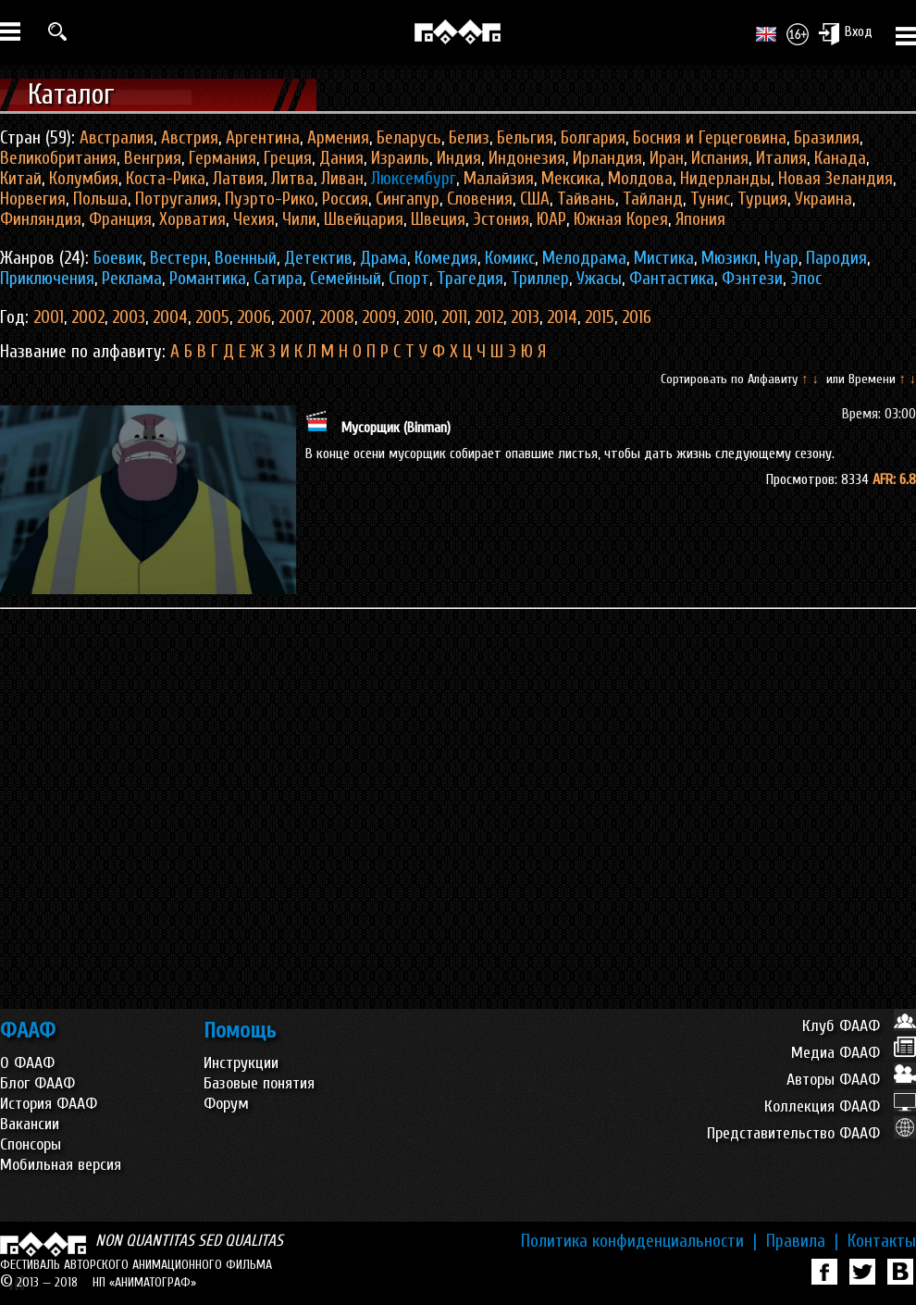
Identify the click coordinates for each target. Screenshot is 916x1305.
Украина (823, 199)
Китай (21, 178)
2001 (48, 317)
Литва (292, 178)
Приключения (47, 278)
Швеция (438, 219)
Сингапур (407, 199)
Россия (345, 199)
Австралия (117, 138)
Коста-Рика (165, 178)
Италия (781, 158)
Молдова (640, 178)
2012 (489, 317)
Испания (720, 158)
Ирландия (607, 158)
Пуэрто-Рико (270, 199)
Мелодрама (584, 258)
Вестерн (178, 258)
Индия (459, 158)
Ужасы (599, 278)
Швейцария (363, 219)
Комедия (446, 258)
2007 (295, 317)
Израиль (400, 158)
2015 (599, 317)
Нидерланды (725, 178)
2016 (636, 317)
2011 (454, 317)
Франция (120, 219)
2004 (170, 317)
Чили (299, 219)
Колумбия (83, 178)
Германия (222, 158)
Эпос (806, 278)
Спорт (409, 278)
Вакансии (29, 1124)
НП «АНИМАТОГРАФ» (144, 1282)
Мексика (570, 178)
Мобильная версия (60, 1164)
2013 (525, 317)
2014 (562, 317)
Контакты (882, 1241)
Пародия (836, 258)
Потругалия (176, 199)
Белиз (469, 138)
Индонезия (527, 158)
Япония (700, 219)
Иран (667, 158)
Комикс (510, 258)
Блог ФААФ (37, 1083)
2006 (254, 317)
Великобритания (58, 158)
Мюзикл (729, 258)
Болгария (593, 138)
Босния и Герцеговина (709, 138)
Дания (341, 158)
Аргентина (263, 138)
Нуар (781, 258)
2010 (418, 317)
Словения (480, 199)
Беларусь (409, 138)
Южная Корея (621, 219)
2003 (128, 317)
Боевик (117, 258)
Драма (383, 258)
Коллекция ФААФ (840, 1106)
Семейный (345, 278)
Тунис (710, 199)
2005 (212, 317)
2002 (88, 317)
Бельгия (525, 138)
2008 (336, 317)
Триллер (540, 278)
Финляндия (40, 219)
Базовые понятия (259, 1083)
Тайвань (586, 199)
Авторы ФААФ (851, 1079)
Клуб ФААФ (859, 1026)
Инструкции (241, 1063)
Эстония (501, 219)
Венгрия (152, 158)
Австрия (189, 138)
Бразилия (827, 138)
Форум (226, 1103)
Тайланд (653, 199)
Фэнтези (752, 278)
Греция (288, 158)
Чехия (254, 219)
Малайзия (499, 178)
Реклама (132, 278)
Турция (762, 199)
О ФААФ (27, 1063)
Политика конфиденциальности (639, 1241)
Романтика (207, 278)
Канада (840, 158)
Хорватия (192, 219)
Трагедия (470, 278)
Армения (338, 138)
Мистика (664, 258)
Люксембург (413, 178)
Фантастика (671, 278)
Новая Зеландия (835, 178)
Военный (246, 258)
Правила (802, 1241)
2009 (379, 317)
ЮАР (551, 219)
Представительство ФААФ (811, 1133)
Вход (845, 33)
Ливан (342, 178)
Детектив (318, 258)
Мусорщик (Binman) (395, 427)
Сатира (278, 278)
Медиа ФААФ (853, 1053)
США (535, 199)
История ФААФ (48, 1103)
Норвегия (33, 199)
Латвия (238, 178)
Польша (100, 199)
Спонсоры (30, 1144)
